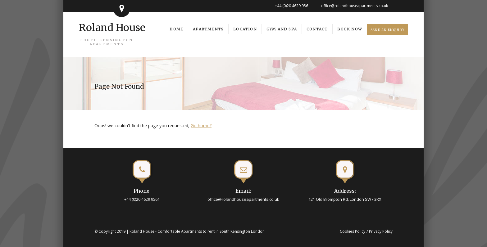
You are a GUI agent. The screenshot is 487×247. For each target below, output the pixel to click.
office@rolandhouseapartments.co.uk (354, 5)
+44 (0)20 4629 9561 (292, 5)
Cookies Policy (352, 231)
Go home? (201, 125)
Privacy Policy (381, 231)
